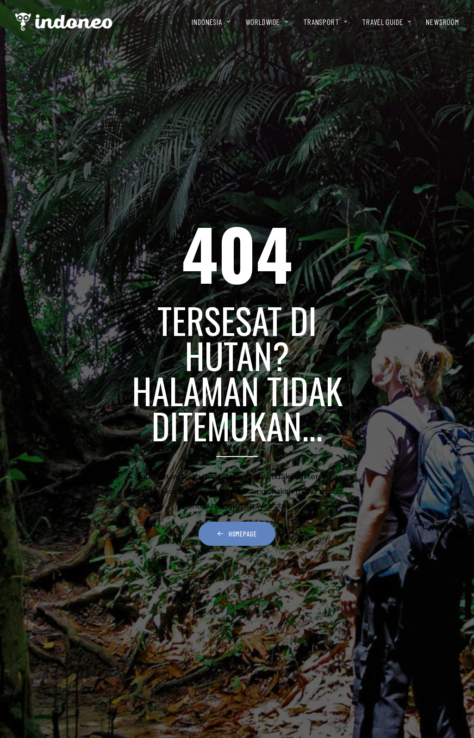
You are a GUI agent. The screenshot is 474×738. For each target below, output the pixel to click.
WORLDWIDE (267, 21)
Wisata (46, 625)
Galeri (46, 664)
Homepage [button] (237, 358)
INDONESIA (211, 21)
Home (43, 611)
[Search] (237, 545)
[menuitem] (214, 21)
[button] (328, 544)
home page (300, 488)
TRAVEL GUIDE (387, 21)
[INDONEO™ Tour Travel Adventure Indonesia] (64, 21)
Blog (43, 678)
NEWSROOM (442, 21)
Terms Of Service (63, 705)
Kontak (47, 691)
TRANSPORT (325, 21)
